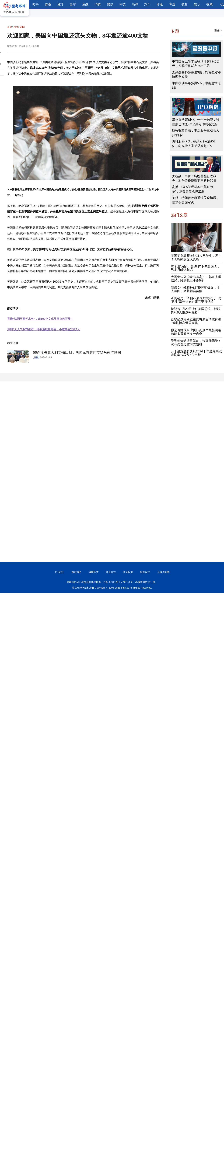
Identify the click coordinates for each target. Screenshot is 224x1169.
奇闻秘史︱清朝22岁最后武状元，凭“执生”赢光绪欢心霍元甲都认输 (196, 299)
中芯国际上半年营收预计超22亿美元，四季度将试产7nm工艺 (196, 64)
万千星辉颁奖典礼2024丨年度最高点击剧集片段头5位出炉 (196, 353)
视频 (209, 4)
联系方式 (111, 572)
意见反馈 (128, 572)
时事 (35, 4)
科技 (122, 4)
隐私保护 (145, 572)
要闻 (22, 26)
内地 (15, 26)
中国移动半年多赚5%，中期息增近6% (196, 85)
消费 (97, 4)
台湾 (60, 4)
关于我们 (59, 572)
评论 (160, 4)
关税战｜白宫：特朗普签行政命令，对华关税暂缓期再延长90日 (194, 178)
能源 (135, 4)
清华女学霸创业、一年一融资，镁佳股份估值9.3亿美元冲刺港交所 (195, 122)
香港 (48, 4)
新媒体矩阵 (163, 572)
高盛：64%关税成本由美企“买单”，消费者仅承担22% (193, 189)
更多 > (218, 30)
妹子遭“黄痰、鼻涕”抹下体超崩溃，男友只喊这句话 (195, 268)
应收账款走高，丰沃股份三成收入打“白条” (195, 133)
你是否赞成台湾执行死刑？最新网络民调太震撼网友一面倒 (196, 331)
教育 (184, 4)
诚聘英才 (94, 572)
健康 (110, 4)
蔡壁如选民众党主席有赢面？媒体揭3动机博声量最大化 (196, 321)
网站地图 (76, 572)
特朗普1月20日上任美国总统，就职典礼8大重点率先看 (195, 310)
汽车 (147, 4)
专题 (172, 4)
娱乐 (197, 4)
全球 (73, 4)
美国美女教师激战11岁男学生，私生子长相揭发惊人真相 (196, 257)
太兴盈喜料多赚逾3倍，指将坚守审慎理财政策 (196, 75)
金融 (85, 4)
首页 (9, 26)
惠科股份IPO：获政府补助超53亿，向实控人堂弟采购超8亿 (194, 144)
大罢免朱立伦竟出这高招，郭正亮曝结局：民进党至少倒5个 (196, 278)
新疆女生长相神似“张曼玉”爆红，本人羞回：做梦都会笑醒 (195, 289)
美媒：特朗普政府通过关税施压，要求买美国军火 (195, 200)
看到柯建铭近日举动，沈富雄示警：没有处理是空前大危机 (196, 342)
